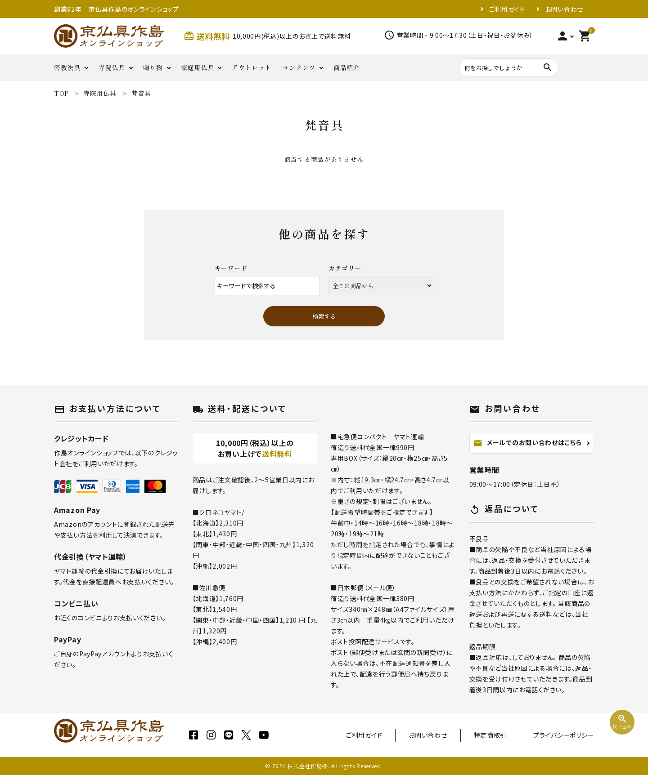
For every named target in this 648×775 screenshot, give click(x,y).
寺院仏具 (112, 67)
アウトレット (251, 67)
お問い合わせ (564, 9)
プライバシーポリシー (563, 734)
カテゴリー (345, 267)
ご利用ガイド (507, 9)
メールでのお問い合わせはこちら (527, 443)
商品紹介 (346, 67)
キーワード (231, 267)
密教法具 (67, 67)
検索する (324, 316)
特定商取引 (490, 734)
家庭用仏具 (197, 67)
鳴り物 (153, 67)
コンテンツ (298, 67)
